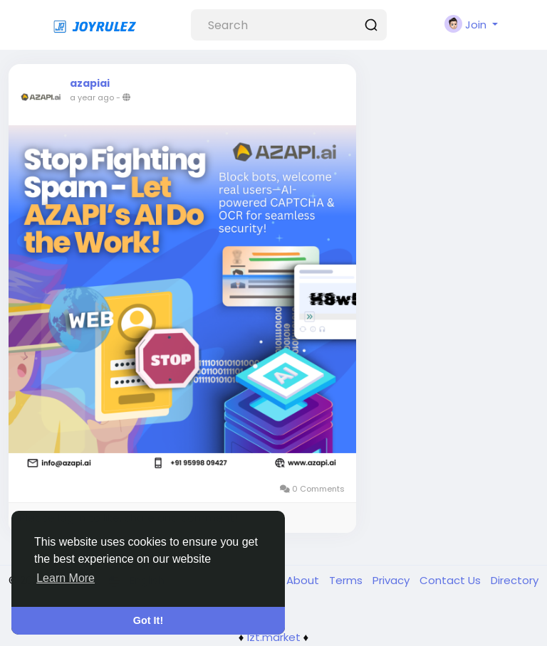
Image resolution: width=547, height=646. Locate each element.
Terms (347, 580)
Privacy (392, 580)
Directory (514, 580)
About (304, 580)
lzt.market (274, 637)
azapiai (90, 83)
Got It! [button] (148, 620)
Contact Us (452, 580)
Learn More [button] (65, 578)
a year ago (92, 97)
